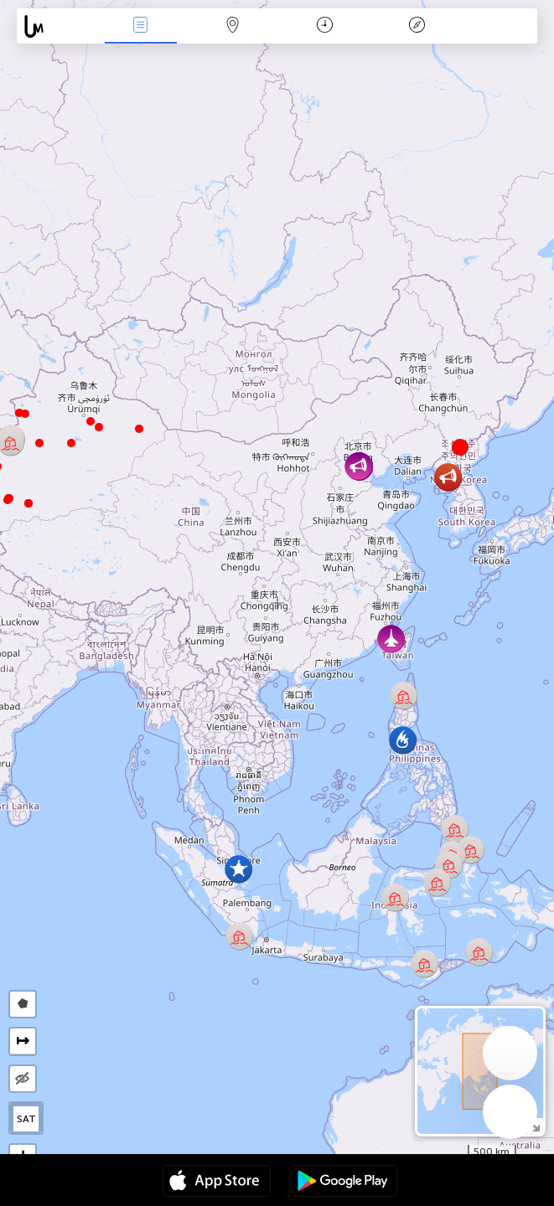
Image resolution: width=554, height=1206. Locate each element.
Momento (325, 26)
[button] (7, 500)
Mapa (233, 26)
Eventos (140, 26)
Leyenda (416, 26)
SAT (26, 1119)
